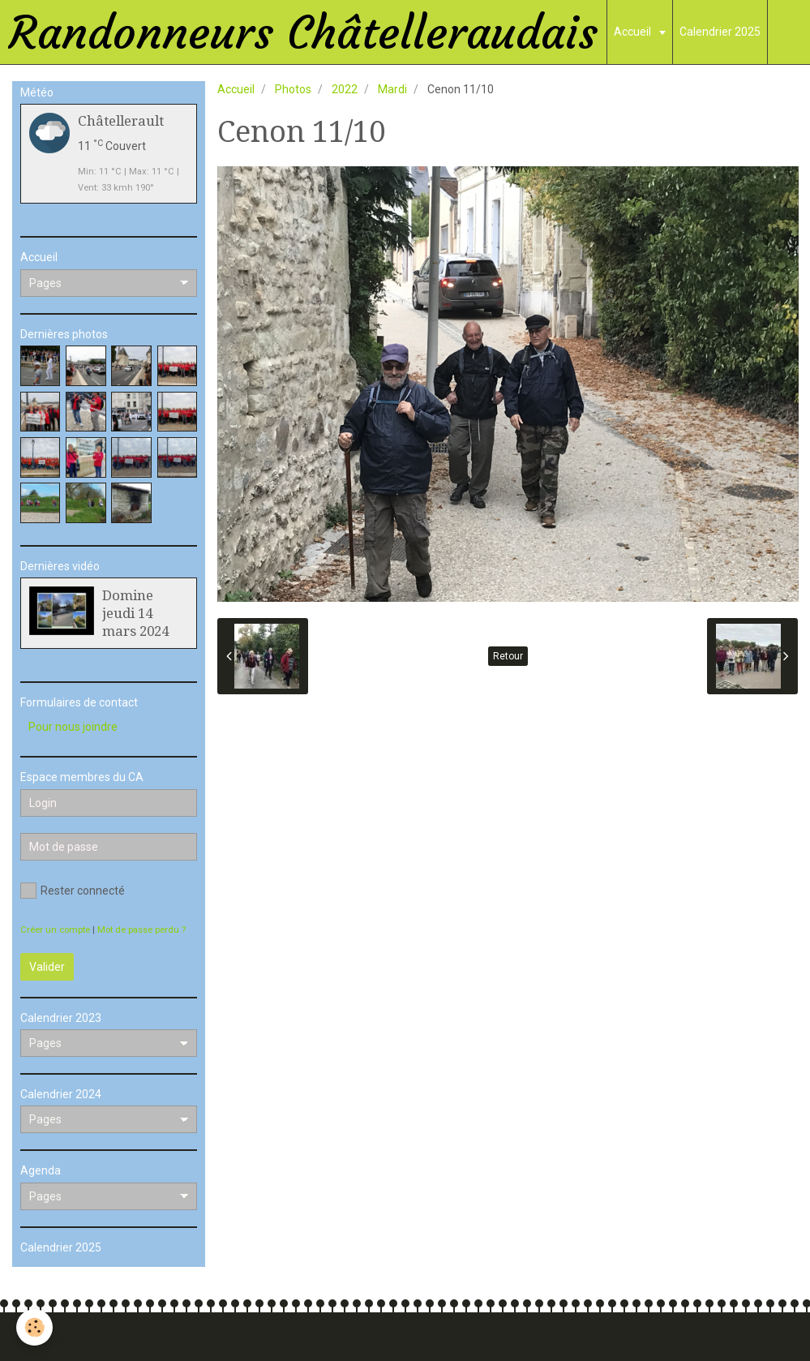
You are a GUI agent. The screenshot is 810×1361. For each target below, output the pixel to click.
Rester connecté (72, 890)
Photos (293, 89)
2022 (345, 89)
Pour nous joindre (73, 726)
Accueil (634, 31)
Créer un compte (55, 930)
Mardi (392, 89)
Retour (508, 656)
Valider (47, 966)
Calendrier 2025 (720, 31)
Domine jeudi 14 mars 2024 (135, 613)
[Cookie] (34, 1327)
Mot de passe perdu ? (141, 930)
